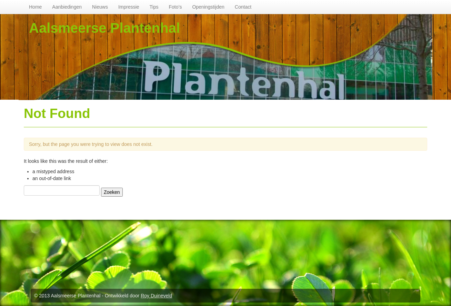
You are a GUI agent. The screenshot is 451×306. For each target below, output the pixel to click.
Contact (243, 7)
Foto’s (175, 7)
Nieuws (100, 7)
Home (35, 7)
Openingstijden (208, 7)
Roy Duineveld (156, 295)
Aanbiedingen (67, 7)
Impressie (128, 7)
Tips (154, 7)
